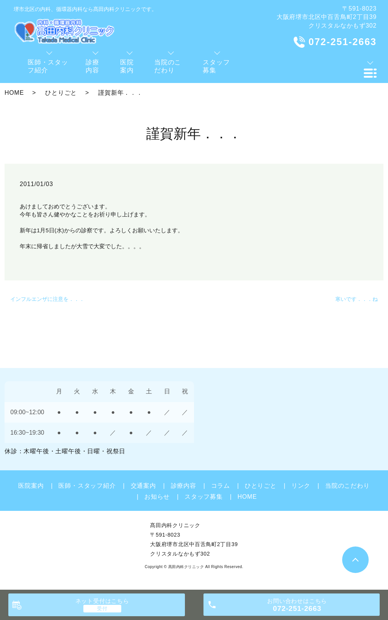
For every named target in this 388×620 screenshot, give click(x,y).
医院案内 (31, 485)
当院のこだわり (347, 485)
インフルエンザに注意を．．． (47, 299)
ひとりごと (61, 92)
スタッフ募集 (204, 496)
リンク (300, 485)
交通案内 (143, 485)
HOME (14, 92)
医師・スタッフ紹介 (87, 485)
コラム (220, 485)
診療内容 (183, 485)
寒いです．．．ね (356, 299)
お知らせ (157, 496)
